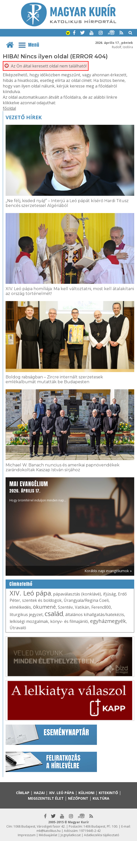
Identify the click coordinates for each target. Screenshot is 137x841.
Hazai (39, 792)
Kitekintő (108, 792)
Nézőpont (78, 798)
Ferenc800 (101, 607)
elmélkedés (20, 607)
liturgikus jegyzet (26, 614)
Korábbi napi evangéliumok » (108, 570)
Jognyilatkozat (71, 835)
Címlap (22, 792)
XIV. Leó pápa (30, 593)
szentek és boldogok (42, 600)
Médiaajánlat (48, 835)
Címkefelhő (20, 584)
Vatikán (82, 607)
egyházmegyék (108, 621)
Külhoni (86, 792)
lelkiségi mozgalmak (29, 621)
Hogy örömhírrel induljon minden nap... (37, 491)
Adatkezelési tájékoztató (101, 835)
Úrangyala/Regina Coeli (86, 600)
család (54, 613)
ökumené (44, 606)
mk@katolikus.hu (49, 831)
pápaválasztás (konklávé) (77, 594)
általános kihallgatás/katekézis (94, 614)
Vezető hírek (24, 117)
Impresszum (27, 835)
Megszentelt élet (46, 798)
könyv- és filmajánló (69, 621)
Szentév (65, 607)
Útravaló (18, 627)
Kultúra (101, 798)
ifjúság (109, 594)
